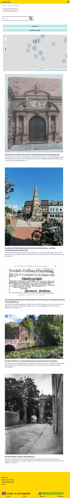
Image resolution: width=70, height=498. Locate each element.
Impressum (4, 477)
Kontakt (3, 484)
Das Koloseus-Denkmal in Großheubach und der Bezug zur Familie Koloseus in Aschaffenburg (35, 300)
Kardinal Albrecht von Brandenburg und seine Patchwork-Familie (31, 361)
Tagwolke (35, 26)
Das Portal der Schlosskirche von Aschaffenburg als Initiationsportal (32, 154)
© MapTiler (39, 70)
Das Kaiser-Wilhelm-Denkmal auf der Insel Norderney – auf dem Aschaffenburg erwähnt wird (30, 249)
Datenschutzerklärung (7, 480)
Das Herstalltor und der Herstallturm (20, 456)
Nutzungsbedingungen (7, 482)
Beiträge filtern (35, 30)
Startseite (4, 5)
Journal (8, 496)
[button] (54, 44)
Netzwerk (42, 496)
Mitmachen (60, 496)
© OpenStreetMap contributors (55, 70)
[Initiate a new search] (5, 44)
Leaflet (30, 70)
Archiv (25, 496)
